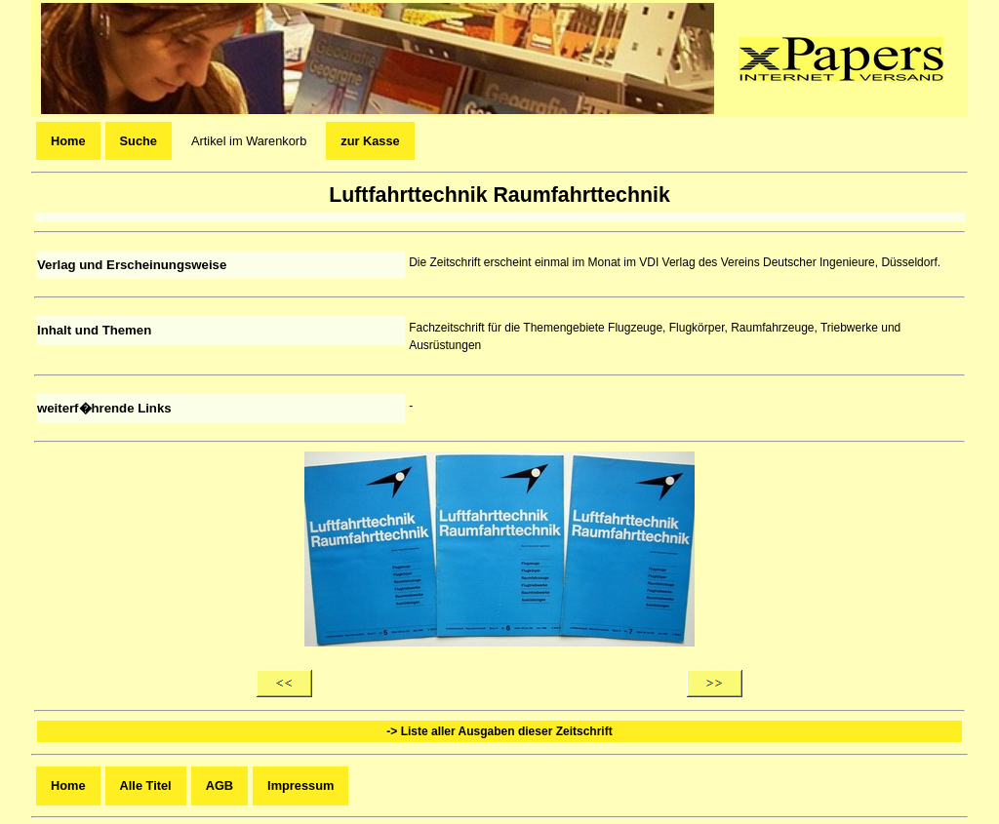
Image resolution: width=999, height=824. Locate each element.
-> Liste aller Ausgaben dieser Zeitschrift (499, 731)
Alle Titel (146, 785)
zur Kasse (369, 141)
